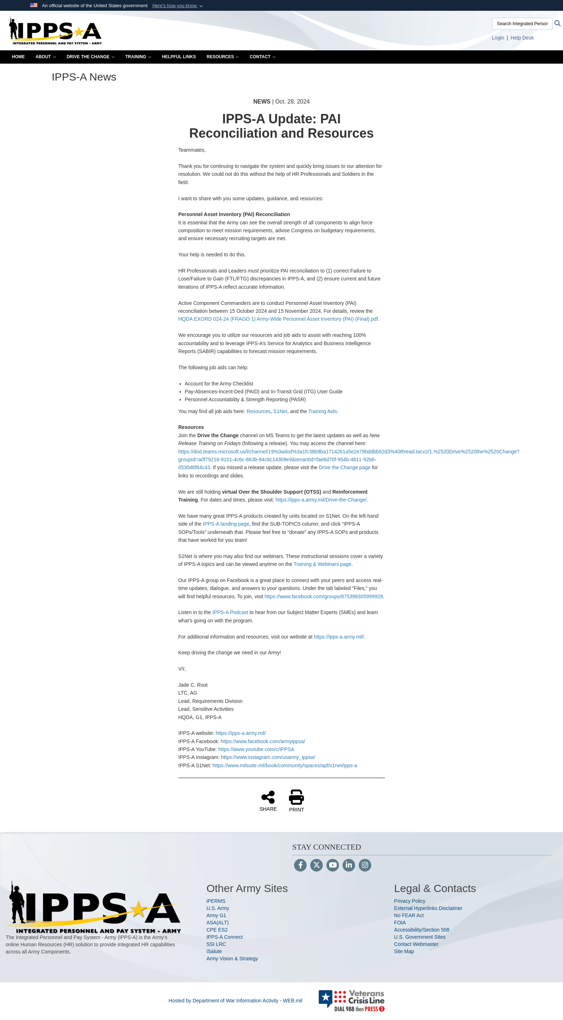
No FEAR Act (409, 915)
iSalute (214, 951)
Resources (222, 56)
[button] (178, 5)
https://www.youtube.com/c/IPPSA (256, 749)
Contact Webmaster (416, 944)
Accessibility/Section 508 (422, 930)
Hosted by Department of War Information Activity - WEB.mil (235, 1000)
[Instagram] (365, 866)
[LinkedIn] (349, 866)
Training (138, 56)
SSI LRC (216, 944)
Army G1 (216, 915)
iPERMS (215, 901)
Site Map (404, 951)
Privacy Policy (409, 901)
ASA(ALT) (217, 922)
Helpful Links (179, 56)
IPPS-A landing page (226, 524)
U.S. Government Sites (420, 937)
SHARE (268, 801)
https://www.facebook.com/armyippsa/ (263, 741)
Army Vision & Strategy (232, 958)
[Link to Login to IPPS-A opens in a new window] (498, 38)
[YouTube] (332, 866)
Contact (262, 56)
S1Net (280, 411)
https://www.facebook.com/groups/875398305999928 (324, 596)
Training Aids (322, 411)
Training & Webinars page (323, 564)
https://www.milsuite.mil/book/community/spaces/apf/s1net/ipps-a (285, 765)
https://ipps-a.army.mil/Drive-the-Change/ (321, 500)
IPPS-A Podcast (230, 612)
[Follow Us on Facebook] (300, 866)
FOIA (400, 922)
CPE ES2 (217, 930)
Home (18, 56)
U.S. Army (217, 908)
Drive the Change (91, 56)
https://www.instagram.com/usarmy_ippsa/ (268, 757)
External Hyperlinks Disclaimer (428, 908)
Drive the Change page (345, 467)
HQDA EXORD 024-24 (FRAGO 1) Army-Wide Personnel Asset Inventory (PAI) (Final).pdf (278, 319)
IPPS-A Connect (224, 937)
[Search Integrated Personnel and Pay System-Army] (522, 24)
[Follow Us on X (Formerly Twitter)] (316, 866)
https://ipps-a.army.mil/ (339, 637)
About (46, 56)
